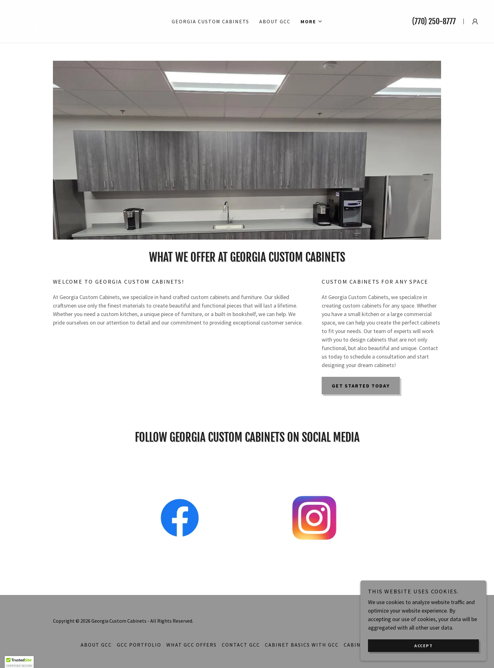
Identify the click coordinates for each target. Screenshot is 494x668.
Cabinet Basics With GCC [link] (302, 645)
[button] (312, 21)
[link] (46, 20)
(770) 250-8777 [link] (434, 21)
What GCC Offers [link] (191, 645)
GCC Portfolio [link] (139, 645)
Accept (423, 645)
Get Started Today (361, 385)
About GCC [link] (274, 21)
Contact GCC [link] (241, 645)
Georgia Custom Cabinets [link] (210, 21)
